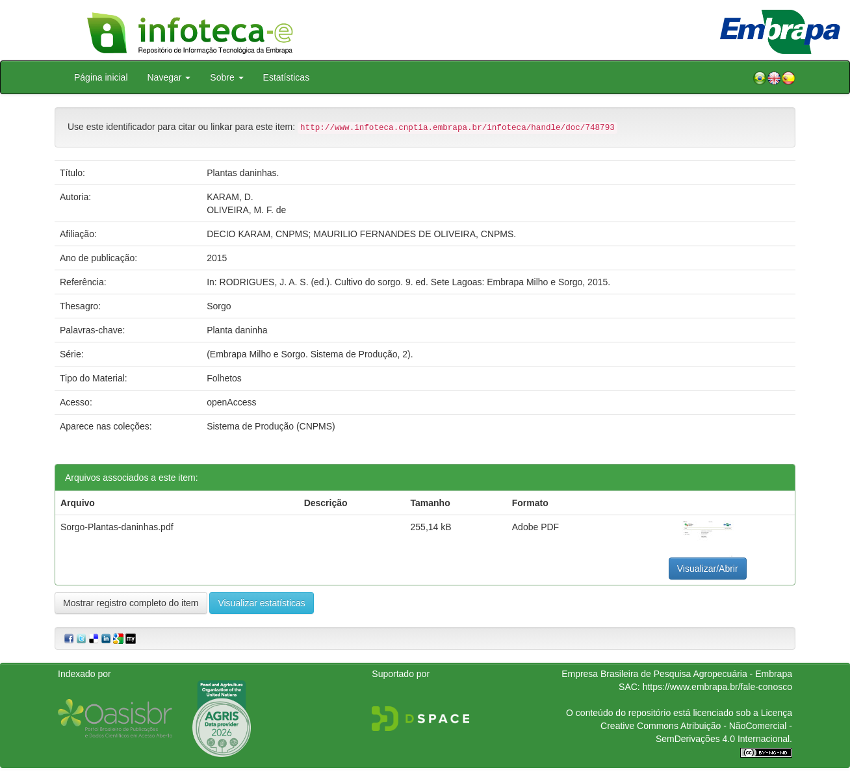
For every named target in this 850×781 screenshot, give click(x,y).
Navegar (169, 77)
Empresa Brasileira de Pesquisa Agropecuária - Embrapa (676, 674)
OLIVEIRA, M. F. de (246, 210)
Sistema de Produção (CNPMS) (271, 426)
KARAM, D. (230, 197)
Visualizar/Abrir (707, 568)
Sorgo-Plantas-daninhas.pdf (117, 527)
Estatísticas (286, 77)
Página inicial (101, 77)
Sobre (226, 77)
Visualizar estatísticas (261, 603)
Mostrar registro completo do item (131, 603)
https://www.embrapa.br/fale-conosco (717, 687)
